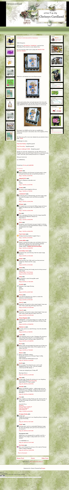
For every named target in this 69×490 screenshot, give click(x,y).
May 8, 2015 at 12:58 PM (26, 324)
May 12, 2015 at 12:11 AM (26, 421)
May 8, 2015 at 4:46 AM (26, 255)
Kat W (20, 363)
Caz (20, 397)
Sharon (21, 352)
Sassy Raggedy (23, 318)
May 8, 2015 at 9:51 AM (26, 299)
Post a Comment (22, 453)
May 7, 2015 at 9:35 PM (26, 248)
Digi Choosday (21, 146)
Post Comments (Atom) (36, 461)
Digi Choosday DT (24, 408)
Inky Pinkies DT (23, 409)
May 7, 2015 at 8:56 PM (26, 231)
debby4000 (22, 178)
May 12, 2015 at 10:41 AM (26, 442)
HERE (21, 138)
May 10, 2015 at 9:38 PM (26, 394)
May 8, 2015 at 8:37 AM (26, 292)
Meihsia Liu (22, 327)
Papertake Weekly (21, 143)
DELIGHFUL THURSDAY (30, 45)
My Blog (21, 405)
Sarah (20, 170)
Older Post (45, 458)
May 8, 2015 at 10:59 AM (26, 307)
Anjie (20, 377)
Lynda (20, 334)
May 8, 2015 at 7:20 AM (26, 281)
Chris (20, 222)
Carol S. (21, 302)
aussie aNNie (22, 240)
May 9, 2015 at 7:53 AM (26, 350)
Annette (21, 284)
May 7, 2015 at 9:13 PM (25, 237)
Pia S (20, 343)
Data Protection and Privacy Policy (56, 132)
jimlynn (21, 258)
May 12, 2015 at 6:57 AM (26, 430)
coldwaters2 (22, 193)
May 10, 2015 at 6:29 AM (26, 374)
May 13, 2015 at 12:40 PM (26, 450)
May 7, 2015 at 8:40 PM (26, 201)
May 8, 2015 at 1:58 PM (25, 332)
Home (33, 458)
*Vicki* (20, 424)
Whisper (21, 204)
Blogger (43, 468)
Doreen (21, 187)
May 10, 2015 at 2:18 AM (26, 360)
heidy (20, 276)
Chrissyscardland (14, 4)
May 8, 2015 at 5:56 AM (26, 273)
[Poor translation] (3, 476)
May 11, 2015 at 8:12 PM (26, 411)
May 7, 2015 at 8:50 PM (26, 210)
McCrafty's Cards (24, 250)
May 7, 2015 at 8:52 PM (26, 219)
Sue (20, 213)
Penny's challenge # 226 (23, 149)
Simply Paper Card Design (26, 272)
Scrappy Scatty (23, 414)
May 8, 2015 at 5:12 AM (26, 264)
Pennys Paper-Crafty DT (25, 406)
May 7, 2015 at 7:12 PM (25, 191)
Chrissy (57, 37)
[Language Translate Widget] (56, 85)
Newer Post (20, 458)
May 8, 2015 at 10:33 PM (26, 341)
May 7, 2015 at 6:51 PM (25, 175)
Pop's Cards (22, 234)
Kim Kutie (21, 445)
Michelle (21, 386)
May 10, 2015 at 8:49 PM (26, 383)
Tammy (21, 294)
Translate (57, 86)
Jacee (20, 267)
